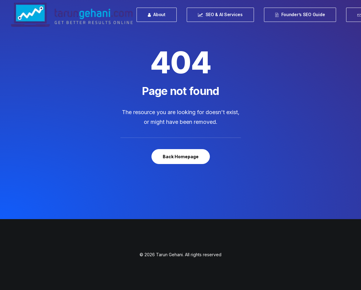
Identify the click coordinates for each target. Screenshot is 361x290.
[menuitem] (159, 15)
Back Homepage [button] (181, 156)
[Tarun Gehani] (72, 15)
